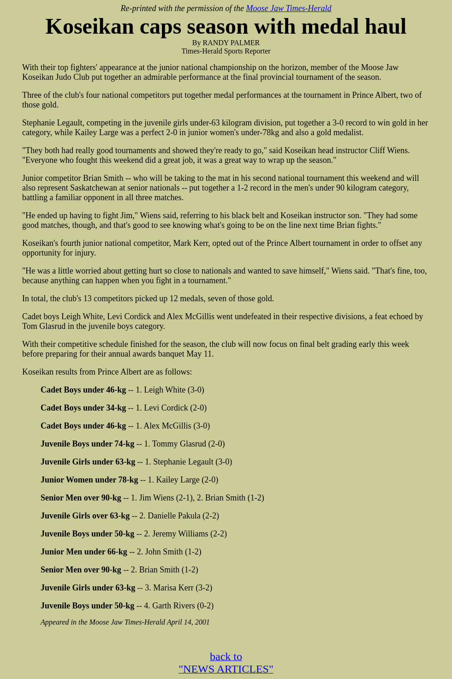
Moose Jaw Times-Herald (288, 8)
